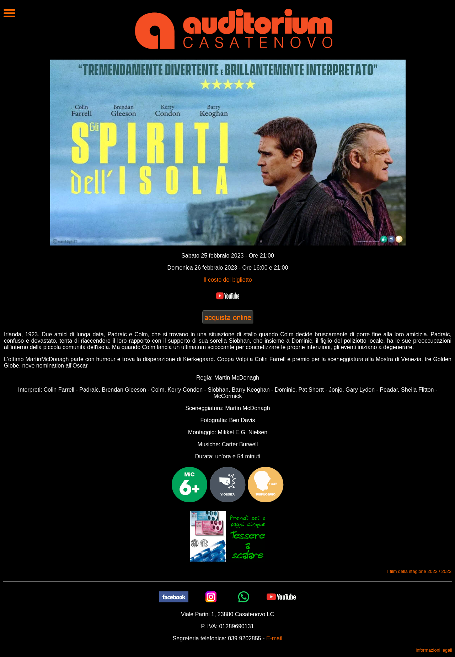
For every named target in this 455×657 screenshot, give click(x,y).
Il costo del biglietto (227, 280)
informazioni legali (434, 650)
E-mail (274, 638)
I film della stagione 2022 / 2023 (419, 571)
